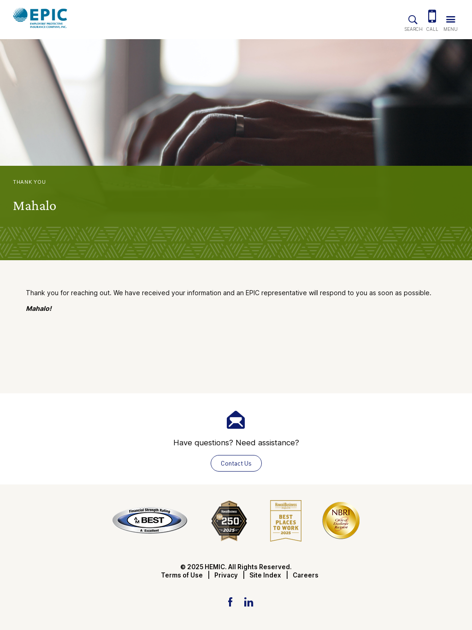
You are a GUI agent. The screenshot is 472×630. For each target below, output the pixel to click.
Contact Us (236, 463)
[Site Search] (413, 18)
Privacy (226, 575)
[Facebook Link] (230, 601)
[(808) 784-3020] (432, 17)
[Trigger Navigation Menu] (450, 17)
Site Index (265, 575)
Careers (306, 575)
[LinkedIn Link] (248, 601)
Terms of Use (182, 575)
